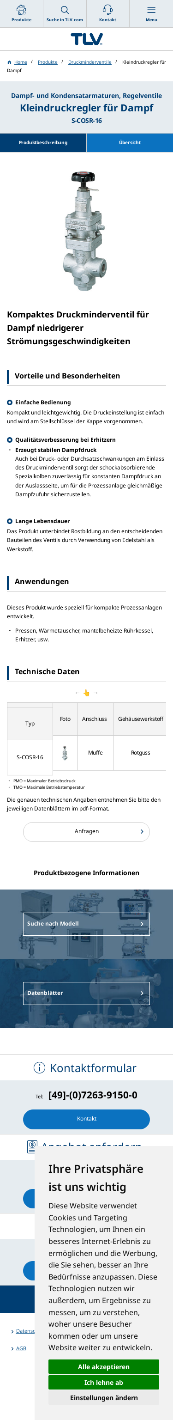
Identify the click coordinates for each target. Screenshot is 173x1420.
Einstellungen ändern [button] (104, 1397)
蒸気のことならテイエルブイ (86, 39)
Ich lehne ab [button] (103, 1382)
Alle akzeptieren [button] (104, 1366)
